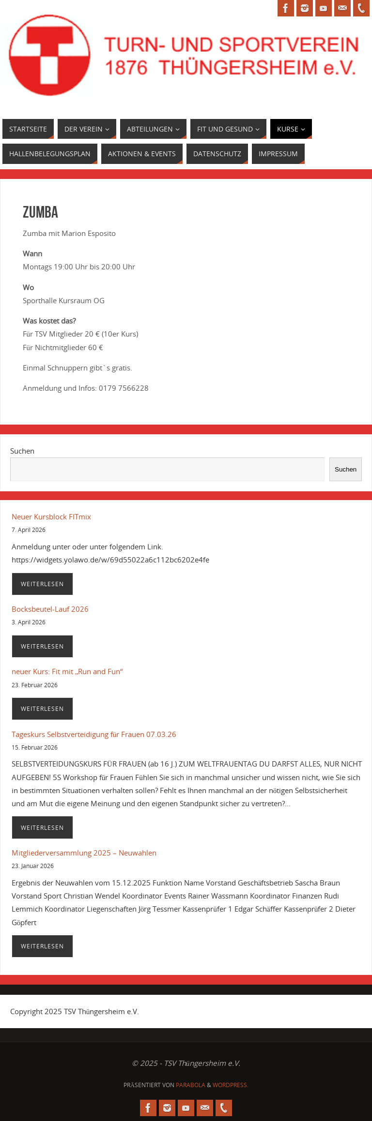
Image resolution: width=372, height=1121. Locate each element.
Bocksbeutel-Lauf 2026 (50, 609)
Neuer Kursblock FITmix (51, 516)
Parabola (190, 1085)
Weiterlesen (42, 584)
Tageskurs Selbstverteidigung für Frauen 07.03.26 (94, 734)
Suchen (22, 451)
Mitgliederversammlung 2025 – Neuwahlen (84, 852)
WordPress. (230, 1085)
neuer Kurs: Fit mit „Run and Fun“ (67, 671)
